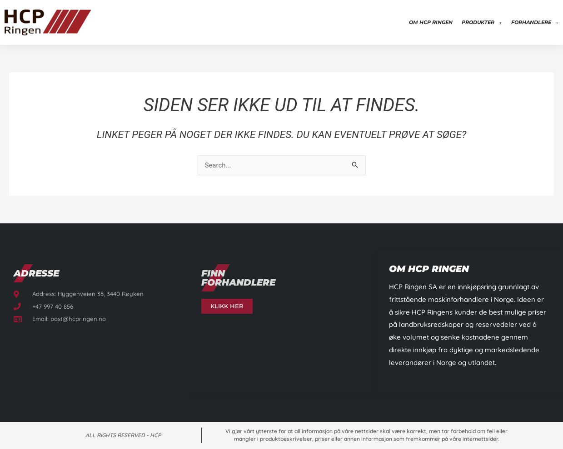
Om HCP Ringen (431, 22)
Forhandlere (534, 22)
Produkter (482, 22)
